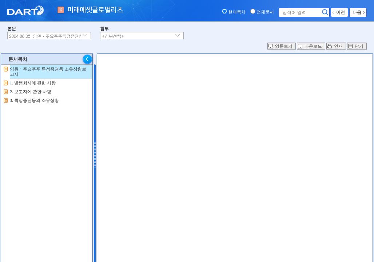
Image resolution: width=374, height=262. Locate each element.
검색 (325, 12)
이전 (340, 12)
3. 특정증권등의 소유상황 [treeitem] (34, 100)
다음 (357, 12)
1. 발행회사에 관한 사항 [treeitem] (33, 83)
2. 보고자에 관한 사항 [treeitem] (30, 91)
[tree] (46, 85)
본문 (11, 28)
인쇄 (338, 46)
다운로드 (313, 46)
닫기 (359, 46)
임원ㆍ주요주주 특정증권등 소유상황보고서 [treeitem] (48, 72)
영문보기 (284, 46)
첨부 (104, 28)
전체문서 (265, 12)
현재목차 (237, 12)
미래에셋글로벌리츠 (95, 10)
